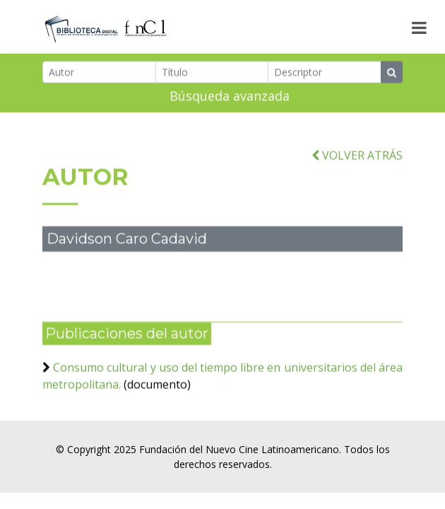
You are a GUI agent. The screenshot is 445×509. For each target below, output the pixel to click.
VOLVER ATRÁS (357, 162)
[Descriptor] (324, 73)
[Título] (212, 73)
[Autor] (99, 73)
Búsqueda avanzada (230, 96)
